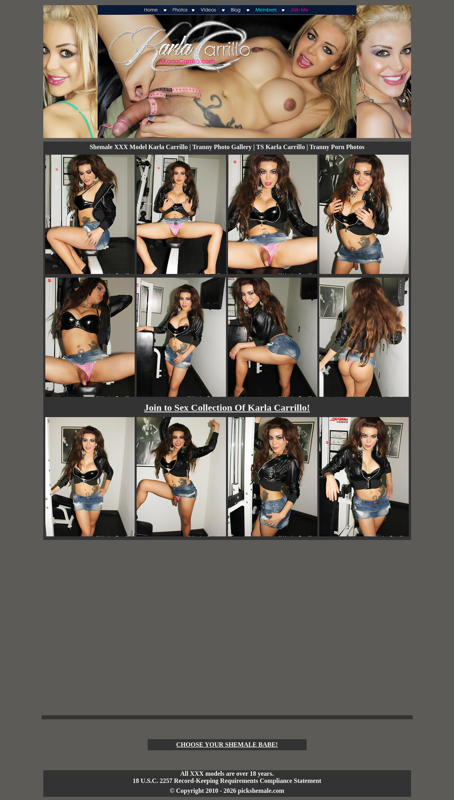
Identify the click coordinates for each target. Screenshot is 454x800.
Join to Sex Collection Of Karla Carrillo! (227, 407)
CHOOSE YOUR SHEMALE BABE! (227, 744)
